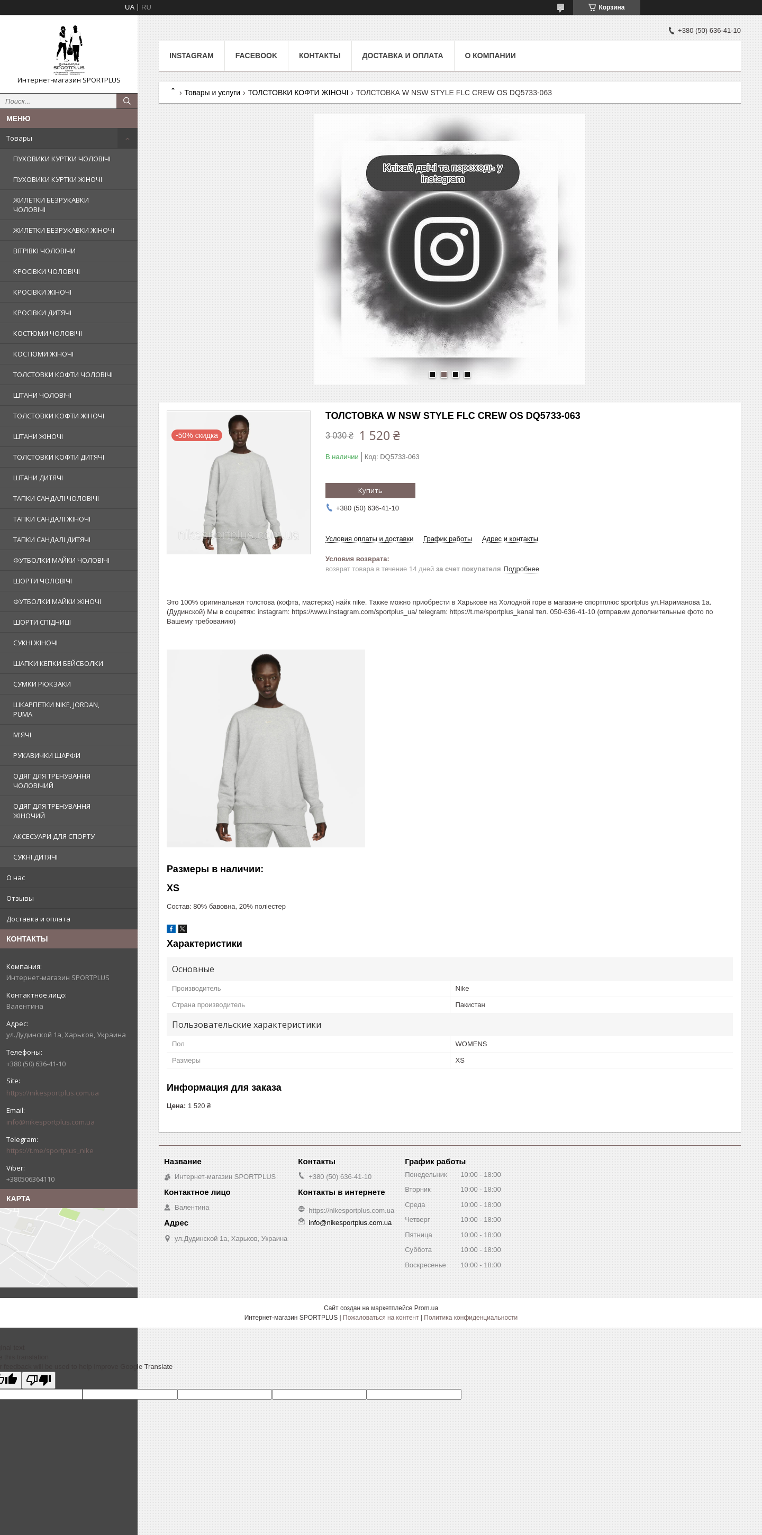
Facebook (256, 55)
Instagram (191, 55)
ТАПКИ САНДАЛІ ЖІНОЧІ (51, 519)
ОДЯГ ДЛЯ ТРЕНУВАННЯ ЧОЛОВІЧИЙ (51, 780)
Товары (19, 138)
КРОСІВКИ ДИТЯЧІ (42, 312)
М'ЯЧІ (22, 734)
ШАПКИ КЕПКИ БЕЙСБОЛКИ (58, 663)
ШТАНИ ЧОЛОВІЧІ (42, 395)
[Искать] (127, 101)
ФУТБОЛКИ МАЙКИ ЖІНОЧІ (57, 601)
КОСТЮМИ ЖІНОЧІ (43, 354)
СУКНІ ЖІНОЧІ (35, 642)
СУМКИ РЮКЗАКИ (42, 684)
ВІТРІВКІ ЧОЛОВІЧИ (44, 250)
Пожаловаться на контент (381, 1317)
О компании (490, 55)
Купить (370, 490)
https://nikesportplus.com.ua (52, 1093)
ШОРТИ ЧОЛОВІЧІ (42, 581)
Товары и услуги (212, 92)
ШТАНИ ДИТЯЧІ (38, 477)
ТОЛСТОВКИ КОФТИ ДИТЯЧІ (58, 457)
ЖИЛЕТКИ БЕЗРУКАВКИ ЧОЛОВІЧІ (51, 204)
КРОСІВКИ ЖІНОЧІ (42, 292)
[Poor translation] (39, 1380)
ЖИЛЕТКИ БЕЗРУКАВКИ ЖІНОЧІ (63, 230)
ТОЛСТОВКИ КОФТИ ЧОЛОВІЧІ (63, 374)
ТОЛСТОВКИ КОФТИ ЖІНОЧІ (58, 416)
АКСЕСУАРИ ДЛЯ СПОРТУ (54, 836)
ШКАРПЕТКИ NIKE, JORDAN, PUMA (56, 709)
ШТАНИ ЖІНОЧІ (38, 436)
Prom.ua (426, 1308)
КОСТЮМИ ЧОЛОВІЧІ (47, 333)
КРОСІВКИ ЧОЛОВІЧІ (46, 271)
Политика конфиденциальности (471, 1317)
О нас (15, 877)
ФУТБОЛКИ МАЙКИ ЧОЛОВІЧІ (61, 560)
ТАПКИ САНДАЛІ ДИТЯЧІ (51, 539)
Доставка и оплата (38, 919)
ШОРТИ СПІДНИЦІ (42, 622)
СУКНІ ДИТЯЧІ (35, 857)
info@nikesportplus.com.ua (50, 1122)
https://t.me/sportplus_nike (50, 1150)
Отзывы (20, 898)
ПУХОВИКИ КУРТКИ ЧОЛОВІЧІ (62, 158)
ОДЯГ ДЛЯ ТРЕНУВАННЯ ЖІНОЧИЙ (51, 810)
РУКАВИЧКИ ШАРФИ (46, 755)
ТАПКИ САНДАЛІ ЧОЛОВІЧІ (56, 498)
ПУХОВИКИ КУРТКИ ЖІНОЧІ (57, 179)
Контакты (319, 55)
